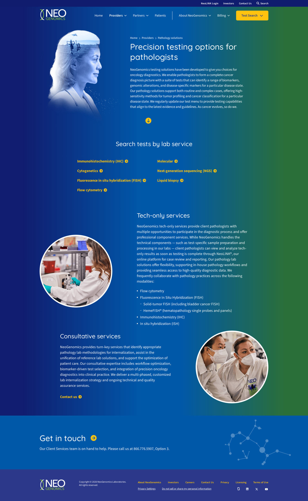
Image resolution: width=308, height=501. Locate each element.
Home (99, 15)
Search (264, 3)
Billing (221, 15)
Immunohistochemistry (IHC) (100, 161)
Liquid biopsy (168, 180)
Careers (189, 482)
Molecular (165, 161)
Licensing (241, 482)
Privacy (225, 482)
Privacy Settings (146, 489)
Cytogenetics (87, 171)
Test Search (249, 15)
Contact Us (245, 3)
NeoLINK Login (209, 3)
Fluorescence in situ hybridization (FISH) (109, 180)
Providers (116, 15)
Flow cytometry (89, 190)
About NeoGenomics (193, 15)
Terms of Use (260, 482)
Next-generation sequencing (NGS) (184, 171)
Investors (228, 3)
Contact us (68, 396)
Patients (160, 15)
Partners (139, 15)
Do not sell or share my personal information (186, 489)
